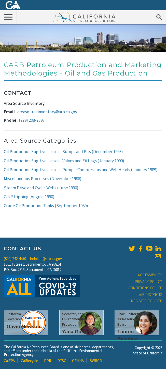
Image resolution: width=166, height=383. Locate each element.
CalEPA (9, 360)
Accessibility (150, 275)
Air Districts (150, 294)
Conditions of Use (145, 288)
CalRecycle (29, 360)
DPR (47, 360)
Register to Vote (146, 301)
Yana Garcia (76, 331)
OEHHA (78, 360)
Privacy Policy (148, 281)
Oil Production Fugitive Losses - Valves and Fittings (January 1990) (64, 161)
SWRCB (96, 360)
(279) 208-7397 (32, 120)
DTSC (61, 360)
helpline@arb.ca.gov (46, 258)
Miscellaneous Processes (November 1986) (42, 178)
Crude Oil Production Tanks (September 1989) (46, 205)
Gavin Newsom (24, 326)
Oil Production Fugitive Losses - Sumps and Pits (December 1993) (63, 151)
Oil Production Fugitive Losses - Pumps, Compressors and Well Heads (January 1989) (81, 169)
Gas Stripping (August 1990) (29, 197)
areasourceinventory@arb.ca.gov (47, 112)
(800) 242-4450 (15, 258)
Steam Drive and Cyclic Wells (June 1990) (41, 188)
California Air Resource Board (84, 16)
